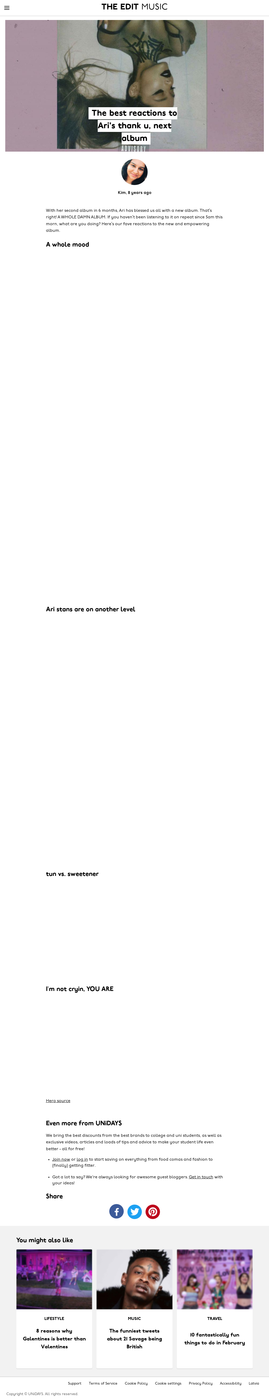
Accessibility (230, 1384)
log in (82, 1160)
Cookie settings (168, 1384)
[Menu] (6, 8)
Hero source (58, 1101)
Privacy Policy (201, 1384)
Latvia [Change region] (254, 1384)
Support (74, 1384)
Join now (61, 1160)
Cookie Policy (136, 1384)
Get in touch (201, 1177)
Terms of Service (103, 1384)
